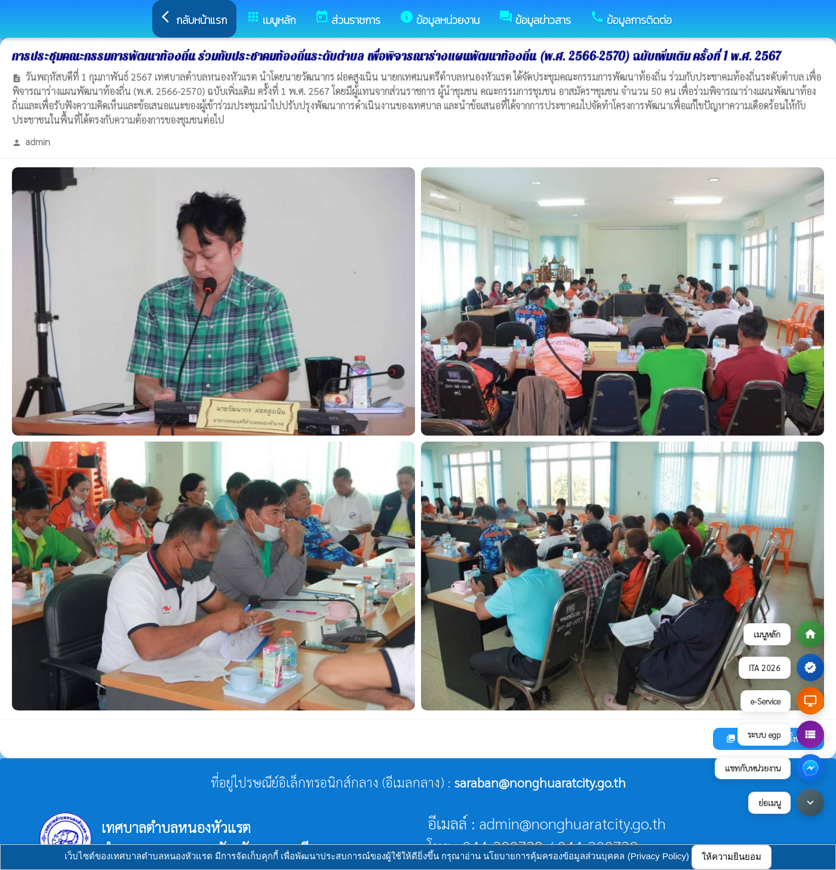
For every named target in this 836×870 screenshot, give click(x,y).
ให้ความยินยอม (731, 856)
